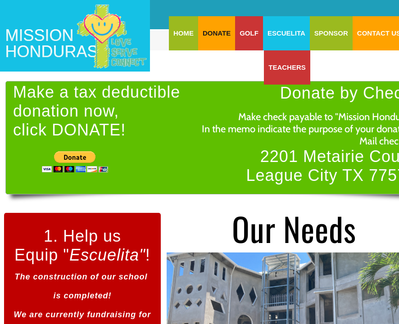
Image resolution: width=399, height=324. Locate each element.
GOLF (249, 33)
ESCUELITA (286, 33)
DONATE (217, 33)
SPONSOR (331, 33)
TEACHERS (287, 67)
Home (183, 33)
